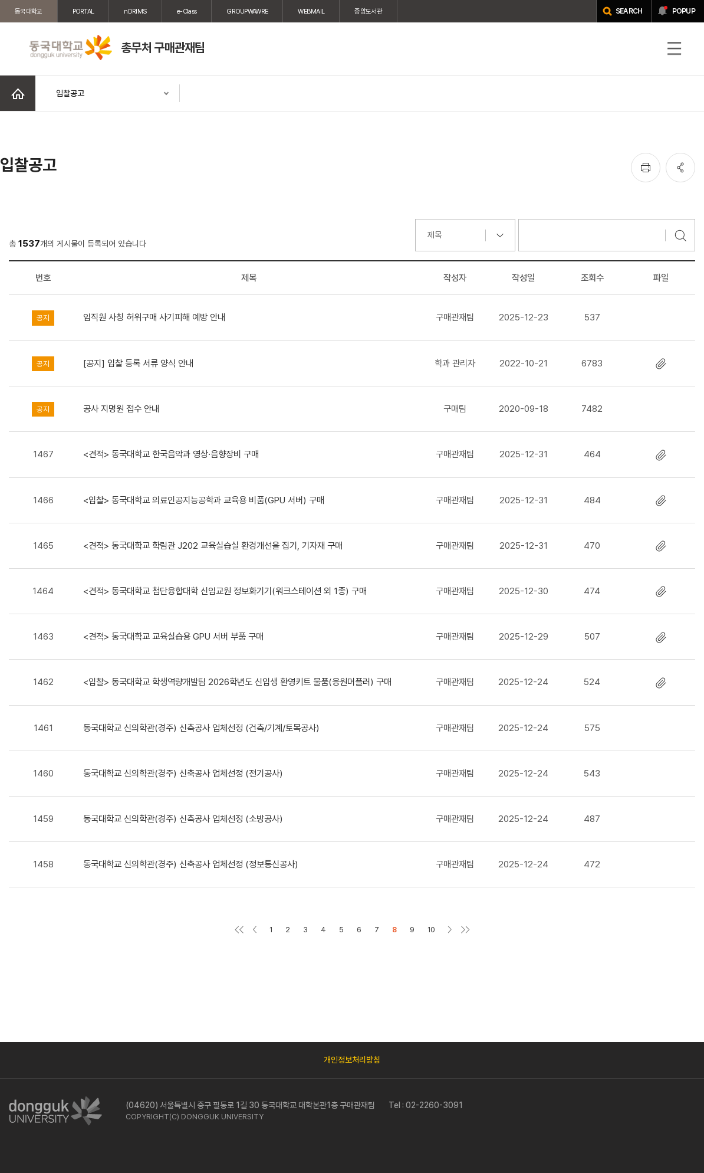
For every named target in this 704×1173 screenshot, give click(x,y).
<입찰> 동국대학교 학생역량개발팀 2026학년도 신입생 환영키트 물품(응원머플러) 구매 (237, 681)
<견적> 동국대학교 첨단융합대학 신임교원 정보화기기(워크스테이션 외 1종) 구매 (225, 591)
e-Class (186, 11)
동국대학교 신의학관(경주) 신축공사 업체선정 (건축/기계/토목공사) (201, 727)
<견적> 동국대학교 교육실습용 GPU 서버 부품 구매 (173, 636)
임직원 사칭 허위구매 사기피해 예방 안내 (154, 317)
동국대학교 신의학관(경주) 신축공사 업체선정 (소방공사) (183, 818)
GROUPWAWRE (247, 11)
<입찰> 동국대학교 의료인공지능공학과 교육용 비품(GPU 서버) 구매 (203, 500)
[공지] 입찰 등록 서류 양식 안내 (138, 363)
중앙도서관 (368, 11)
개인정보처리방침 (352, 1059)
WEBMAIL (311, 11)
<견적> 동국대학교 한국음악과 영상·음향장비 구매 (171, 454)
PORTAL (83, 11)
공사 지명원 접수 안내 (121, 408)
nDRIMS (135, 11)
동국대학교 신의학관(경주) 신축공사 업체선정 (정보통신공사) (190, 864)
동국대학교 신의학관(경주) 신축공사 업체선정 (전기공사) (183, 773)
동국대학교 (28, 11)
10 (431, 929)
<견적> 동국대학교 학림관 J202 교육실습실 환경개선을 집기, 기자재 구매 (213, 545)
